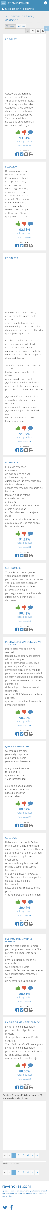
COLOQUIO (11, 837)
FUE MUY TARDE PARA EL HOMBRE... (18, 940)
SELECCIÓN (11, 166)
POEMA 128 (11, 258)
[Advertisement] (24, 66)
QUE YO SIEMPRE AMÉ (17, 746)
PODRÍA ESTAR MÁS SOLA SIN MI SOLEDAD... (23, 643)
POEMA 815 (11, 462)
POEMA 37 (11, 39)
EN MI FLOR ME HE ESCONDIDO (22, 1022)
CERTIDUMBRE (13, 567)
